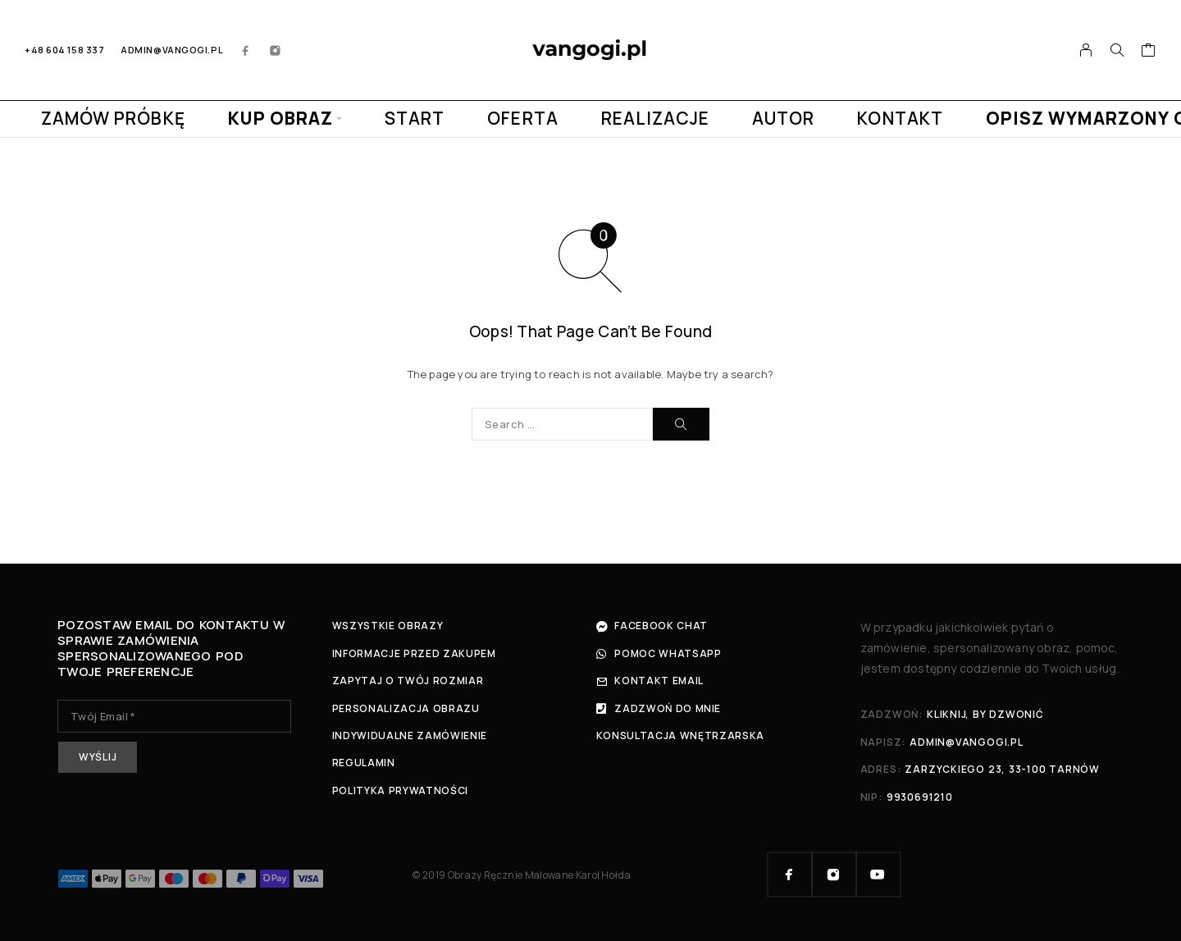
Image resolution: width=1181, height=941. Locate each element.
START (415, 118)
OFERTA (522, 118)
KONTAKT (899, 118)
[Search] (1117, 50)
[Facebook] (246, 50)
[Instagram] (275, 50)
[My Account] (1086, 50)
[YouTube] (878, 874)
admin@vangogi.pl (172, 49)
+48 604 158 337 (64, 49)
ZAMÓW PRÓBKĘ (113, 118)
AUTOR (783, 118)
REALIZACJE (655, 118)
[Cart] (1148, 52)
